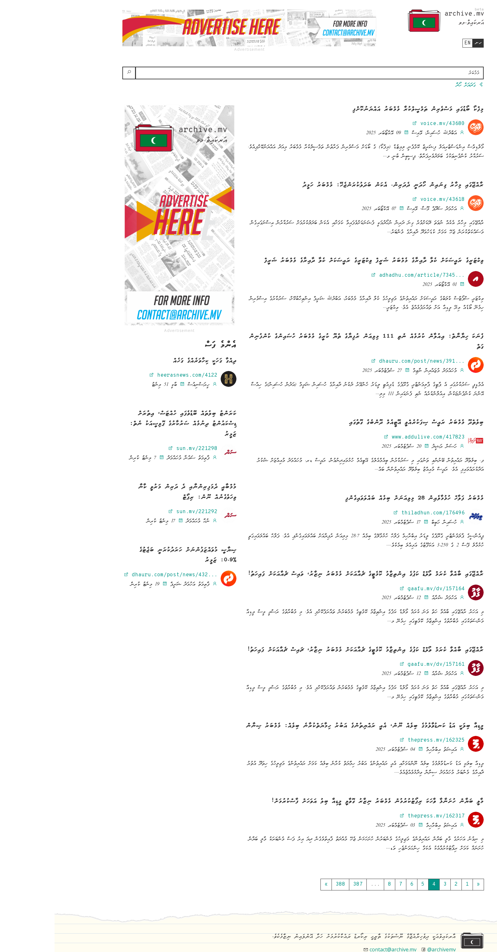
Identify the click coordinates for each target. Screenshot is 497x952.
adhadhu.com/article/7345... (363, 275)
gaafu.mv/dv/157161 (377, 664)
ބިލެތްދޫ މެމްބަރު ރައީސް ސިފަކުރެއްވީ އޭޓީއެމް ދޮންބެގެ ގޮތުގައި (361, 422)
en (413, 43)
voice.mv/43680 (384, 124)
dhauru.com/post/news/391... (363, 361)
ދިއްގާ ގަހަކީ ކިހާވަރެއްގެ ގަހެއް (150, 361)
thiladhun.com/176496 (374, 513)
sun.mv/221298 (138, 449)
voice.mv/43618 (384, 199)
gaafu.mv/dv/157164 (377, 589)
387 (303, 884)
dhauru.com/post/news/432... (116, 575)
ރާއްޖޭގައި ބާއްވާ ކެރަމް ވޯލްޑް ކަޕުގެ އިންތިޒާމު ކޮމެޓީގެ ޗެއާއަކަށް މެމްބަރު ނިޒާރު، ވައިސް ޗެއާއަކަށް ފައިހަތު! (311, 574)
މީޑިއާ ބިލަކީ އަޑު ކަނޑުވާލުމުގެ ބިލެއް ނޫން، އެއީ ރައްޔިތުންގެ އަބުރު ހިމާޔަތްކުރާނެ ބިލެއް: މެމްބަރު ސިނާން (310, 726)
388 (286, 884)
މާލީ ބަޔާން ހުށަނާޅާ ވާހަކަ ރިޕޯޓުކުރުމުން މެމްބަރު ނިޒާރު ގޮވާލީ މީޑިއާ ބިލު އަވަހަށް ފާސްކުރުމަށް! (322, 801)
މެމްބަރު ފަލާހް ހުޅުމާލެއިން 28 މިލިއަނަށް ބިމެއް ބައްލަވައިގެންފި (360, 498)
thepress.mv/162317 (377, 816)
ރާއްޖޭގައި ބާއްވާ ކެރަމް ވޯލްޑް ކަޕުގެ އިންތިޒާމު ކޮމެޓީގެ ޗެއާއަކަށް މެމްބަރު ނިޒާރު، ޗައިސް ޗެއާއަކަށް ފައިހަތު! (310, 650)
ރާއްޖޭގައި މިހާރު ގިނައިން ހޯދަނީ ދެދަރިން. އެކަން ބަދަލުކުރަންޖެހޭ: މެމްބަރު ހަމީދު (338, 185)
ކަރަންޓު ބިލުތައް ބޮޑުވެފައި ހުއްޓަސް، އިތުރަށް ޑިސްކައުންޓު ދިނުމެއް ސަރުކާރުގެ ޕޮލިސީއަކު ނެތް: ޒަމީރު (128, 424)
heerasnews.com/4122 (128, 375)
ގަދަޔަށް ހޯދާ (415, 85)
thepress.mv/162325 (377, 740)
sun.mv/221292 (138, 512)
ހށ (423, 43)
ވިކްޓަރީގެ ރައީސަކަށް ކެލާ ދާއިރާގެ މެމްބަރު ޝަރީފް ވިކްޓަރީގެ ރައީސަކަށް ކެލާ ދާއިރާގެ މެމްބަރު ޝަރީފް (319, 261)
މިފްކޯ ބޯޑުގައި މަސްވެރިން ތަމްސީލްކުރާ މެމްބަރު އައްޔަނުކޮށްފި (363, 109)
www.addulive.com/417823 (369, 437)
